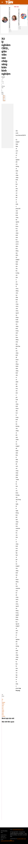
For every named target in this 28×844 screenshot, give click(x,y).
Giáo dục (16, 6)
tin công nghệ (20, 838)
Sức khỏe (13, 11)
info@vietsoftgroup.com (18, 829)
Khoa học (21, 11)
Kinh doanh (5, 11)
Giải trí (11, 6)
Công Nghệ (4, 15)
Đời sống (4, 6)
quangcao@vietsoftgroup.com (7, 840)
